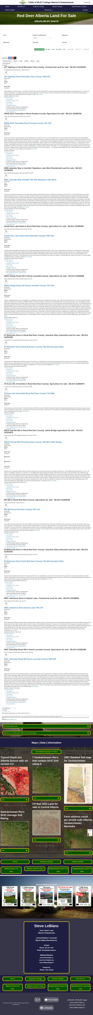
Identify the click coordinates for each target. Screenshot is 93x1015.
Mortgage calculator (11, 105)
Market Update (10, 10)
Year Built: (35, 42)
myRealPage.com (12, 719)
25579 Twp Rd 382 (33, 442)
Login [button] (37, 61)
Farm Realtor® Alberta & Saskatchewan (16, 110)
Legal (85, 1000)
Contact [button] (26, 61)
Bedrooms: (65, 35)
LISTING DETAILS (8, 97)
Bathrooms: (6, 42)
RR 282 (22, 509)
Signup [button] (32, 61)
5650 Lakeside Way (30, 180)
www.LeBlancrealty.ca (77, 1007)
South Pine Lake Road (29, 236)
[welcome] (46, 733)
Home (7, 6)
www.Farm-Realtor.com (46, 960)
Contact (85, 10)
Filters (85, 49)
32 (8, 711)
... (4, 711)
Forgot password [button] (7, 61)
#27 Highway (27, 77)
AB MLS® (70, 1000)
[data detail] (15, 800)
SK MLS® (78, 1000)
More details (40, 94)
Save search (38, 49)
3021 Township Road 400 (30, 659)
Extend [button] (15, 61)
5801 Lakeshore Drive (23, 608)
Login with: (5, 58)
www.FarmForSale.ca (46, 957)
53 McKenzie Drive (34, 561)
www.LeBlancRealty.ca (46, 962)
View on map (9, 104)
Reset (77, 49)
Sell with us (21, 6)
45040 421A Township (27, 123)
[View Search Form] (87, 2)
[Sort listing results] (9, 63)
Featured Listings (38, 6)
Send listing (9, 102)
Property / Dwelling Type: (39, 35)
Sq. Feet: (64, 42)
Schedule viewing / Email (12, 100)
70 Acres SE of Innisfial (29, 393)
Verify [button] (20, 61)
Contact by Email (10, 111)
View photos (9, 99)
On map (69, 49)
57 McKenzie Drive (34, 347)
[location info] (46, 726)
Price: (4, 35)
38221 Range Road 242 (29, 285)
